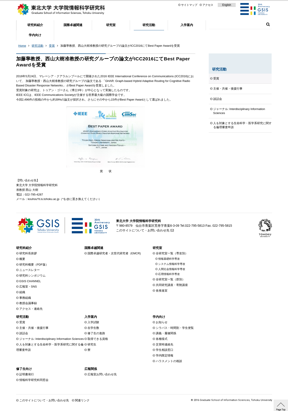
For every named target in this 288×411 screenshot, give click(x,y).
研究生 (92, 344)
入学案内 (186, 25)
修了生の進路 (96, 333)
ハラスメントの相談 (169, 361)
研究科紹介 (35, 25)
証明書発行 (26, 374)
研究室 (111, 25)
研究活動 (149, 25)
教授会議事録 (28, 303)
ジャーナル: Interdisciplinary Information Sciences (239, 111)
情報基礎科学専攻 (169, 258)
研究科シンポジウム (32, 275)
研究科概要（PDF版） (33, 264)
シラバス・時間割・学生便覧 (175, 328)
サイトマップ (189, 5)
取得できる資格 (98, 339)
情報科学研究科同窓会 (33, 380)
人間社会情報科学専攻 (171, 269)
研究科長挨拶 (28, 253)
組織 (22, 292)
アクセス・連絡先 (31, 308)
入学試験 (93, 322)
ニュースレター (29, 270)
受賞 (52, 45)
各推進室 (161, 290)
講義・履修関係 (166, 333)
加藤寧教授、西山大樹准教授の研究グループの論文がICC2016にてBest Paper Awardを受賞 (120, 45)
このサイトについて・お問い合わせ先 (142, 230)
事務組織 (25, 297)
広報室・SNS (28, 286)
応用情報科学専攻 (169, 274)
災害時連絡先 (164, 344)
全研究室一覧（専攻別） (172, 253)
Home (22, 45)
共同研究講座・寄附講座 (172, 285)
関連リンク (82, 400)
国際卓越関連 (73, 25)
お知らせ (161, 322)
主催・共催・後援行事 (227, 88)
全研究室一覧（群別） (170, 279)
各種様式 (161, 339)
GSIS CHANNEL (30, 281)
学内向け (35, 35)
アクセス (207, 5)
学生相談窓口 (164, 350)
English (226, 5)
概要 (22, 259)
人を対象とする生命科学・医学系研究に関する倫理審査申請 (242, 125)
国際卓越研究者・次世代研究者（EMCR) (114, 253)
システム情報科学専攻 (171, 264)
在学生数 (93, 328)
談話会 (217, 99)
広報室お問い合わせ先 (102, 374)
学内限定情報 (164, 355)
